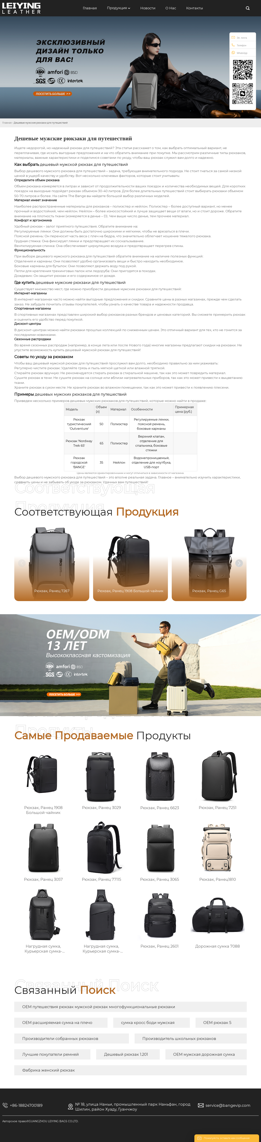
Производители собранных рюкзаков (60, 1038)
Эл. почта (239, 37)
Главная (7, 122)
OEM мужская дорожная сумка (204, 1054)
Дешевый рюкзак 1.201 (126, 1054)
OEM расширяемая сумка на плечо (57, 1022)
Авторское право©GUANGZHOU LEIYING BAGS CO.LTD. (40, 1121)
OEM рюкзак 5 (217, 1022)
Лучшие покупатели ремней (50, 1054)
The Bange (77, 196)
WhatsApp (239, 52)
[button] (239, 563)
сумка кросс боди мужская (148, 1022)
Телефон (238, 45)
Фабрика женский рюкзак (48, 1070)
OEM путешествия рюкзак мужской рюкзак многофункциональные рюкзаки (98, 1007)
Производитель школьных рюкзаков (179, 1038)
